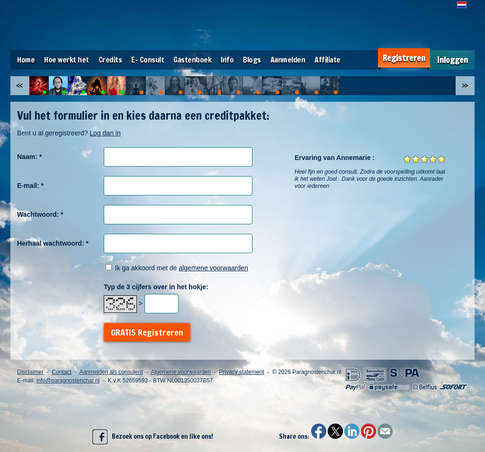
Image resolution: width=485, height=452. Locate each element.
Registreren (404, 58)
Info (227, 59)
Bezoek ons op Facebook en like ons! (152, 436)
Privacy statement (241, 372)
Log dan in (105, 133)
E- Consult (147, 59)
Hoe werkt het (66, 59)
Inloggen (452, 60)
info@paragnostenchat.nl (68, 380)
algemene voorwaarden (213, 268)
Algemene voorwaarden (181, 372)
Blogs (252, 59)
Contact (61, 372)
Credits (110, 59)
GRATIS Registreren (147, 332)
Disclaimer (30, 372)
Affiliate (327, 59)
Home (26, 59)
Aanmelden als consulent (111, 372)
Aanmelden (287, 59)
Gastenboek (192, 59)
